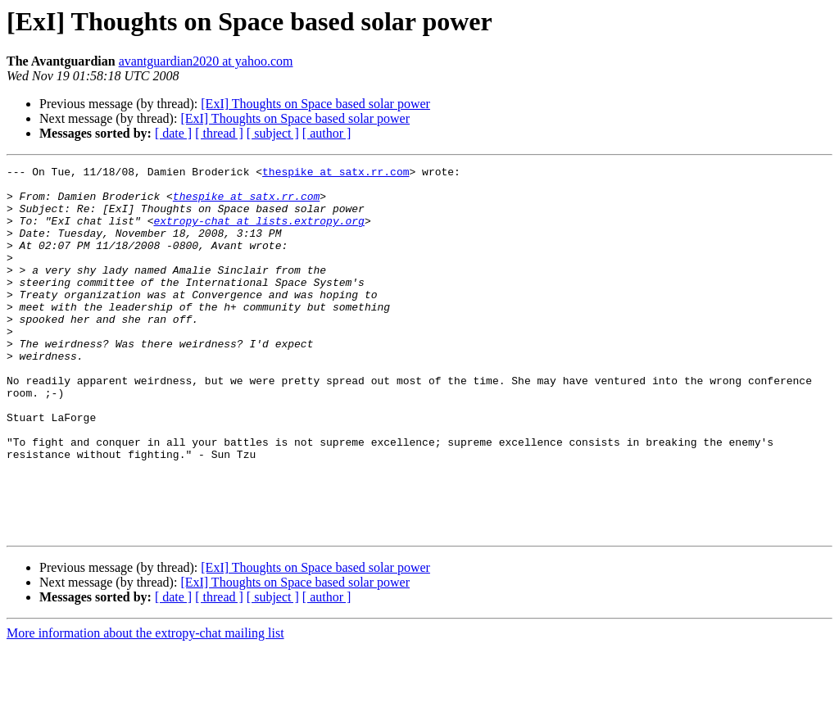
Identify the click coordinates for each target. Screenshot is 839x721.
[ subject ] (273, 133)
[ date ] (173, 133)
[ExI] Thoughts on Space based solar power (315, 104)
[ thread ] (219, 133)
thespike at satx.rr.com (335, 173)
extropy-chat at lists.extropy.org (258, 232)
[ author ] (326, 133)
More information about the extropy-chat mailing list (145, 707)
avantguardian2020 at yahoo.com (206, 61)
